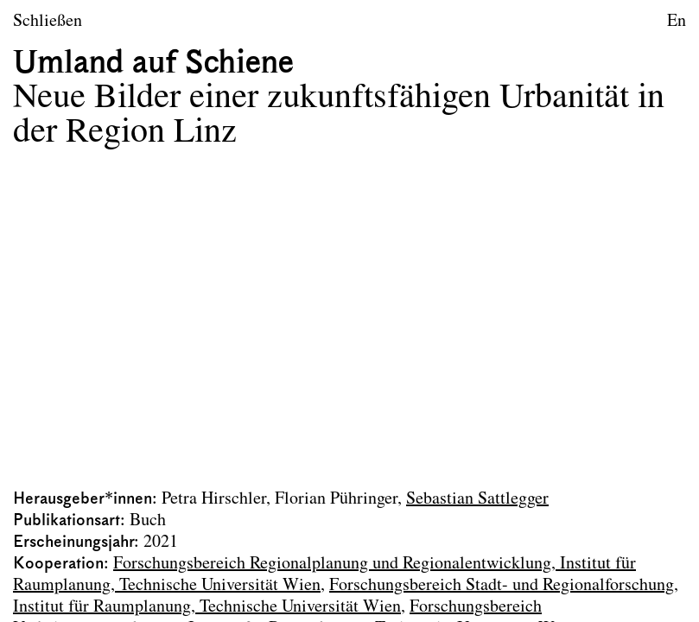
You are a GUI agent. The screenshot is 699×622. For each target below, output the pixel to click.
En (676, 21)
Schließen (47, 21)
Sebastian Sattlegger (477, 499)
